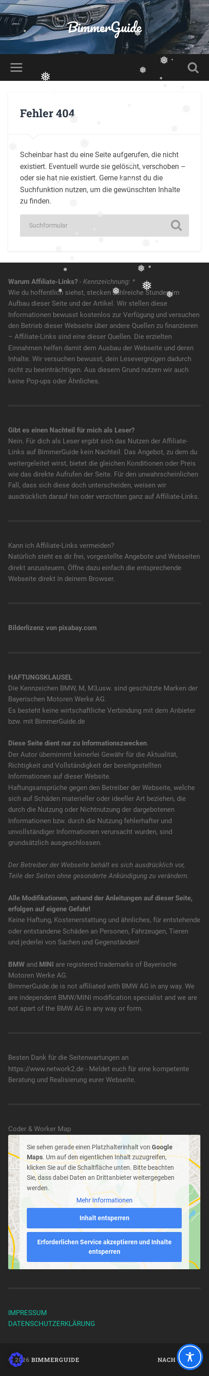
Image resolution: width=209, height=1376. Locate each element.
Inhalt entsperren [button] (104, 1218)
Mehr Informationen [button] (104, 1199)
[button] (16, 1359)
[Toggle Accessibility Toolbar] (190, 1357)
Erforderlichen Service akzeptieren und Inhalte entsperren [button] (104, 1246)
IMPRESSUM (27, 1313)
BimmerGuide (104, 27)
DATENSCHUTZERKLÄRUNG (51, 1324)
